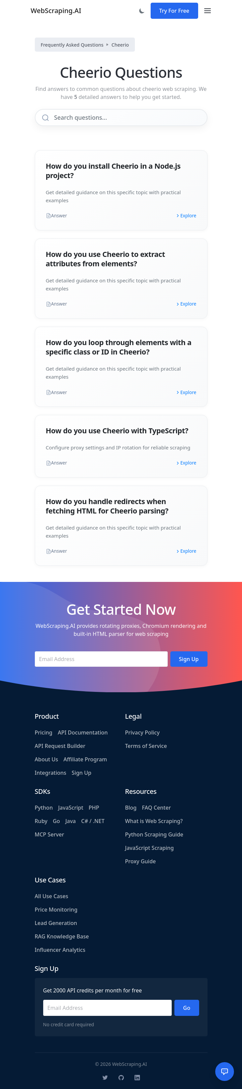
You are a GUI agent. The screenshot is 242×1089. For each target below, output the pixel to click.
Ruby (41, 821)
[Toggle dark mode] (142, 11)
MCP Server (49, 834)
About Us (46, 759)
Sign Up (81, 772)
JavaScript (70, 807)
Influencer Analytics (60, 950)
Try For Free (174, 10)
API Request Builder (60, 746)
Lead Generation (56, 923)
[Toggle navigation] (208, 11)
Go (56, 821)
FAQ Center (156, 807)
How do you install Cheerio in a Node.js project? (113, 170)
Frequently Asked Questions (72, 45)
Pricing (44, 732)
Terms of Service (146, 746)
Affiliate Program (85, 759)
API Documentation (82, 732)
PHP (94, 807)
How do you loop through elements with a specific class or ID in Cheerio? (118, 347)
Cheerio (120, 45)
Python (44, 807)
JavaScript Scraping (149, 848)
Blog (131, 807)
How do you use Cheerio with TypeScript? (117, 430)
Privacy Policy (142, 732)
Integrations (51, 772)
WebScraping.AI (56, 10)
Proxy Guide (140, 861)
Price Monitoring (56, 909)
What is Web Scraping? (154, 821)
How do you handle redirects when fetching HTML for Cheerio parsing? (107, 505)
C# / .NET (93, 821)
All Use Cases (51, 896)
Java (70, 821)
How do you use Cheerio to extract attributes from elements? (105, 258)
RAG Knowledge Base (62, 936)
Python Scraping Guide (154, 834)
